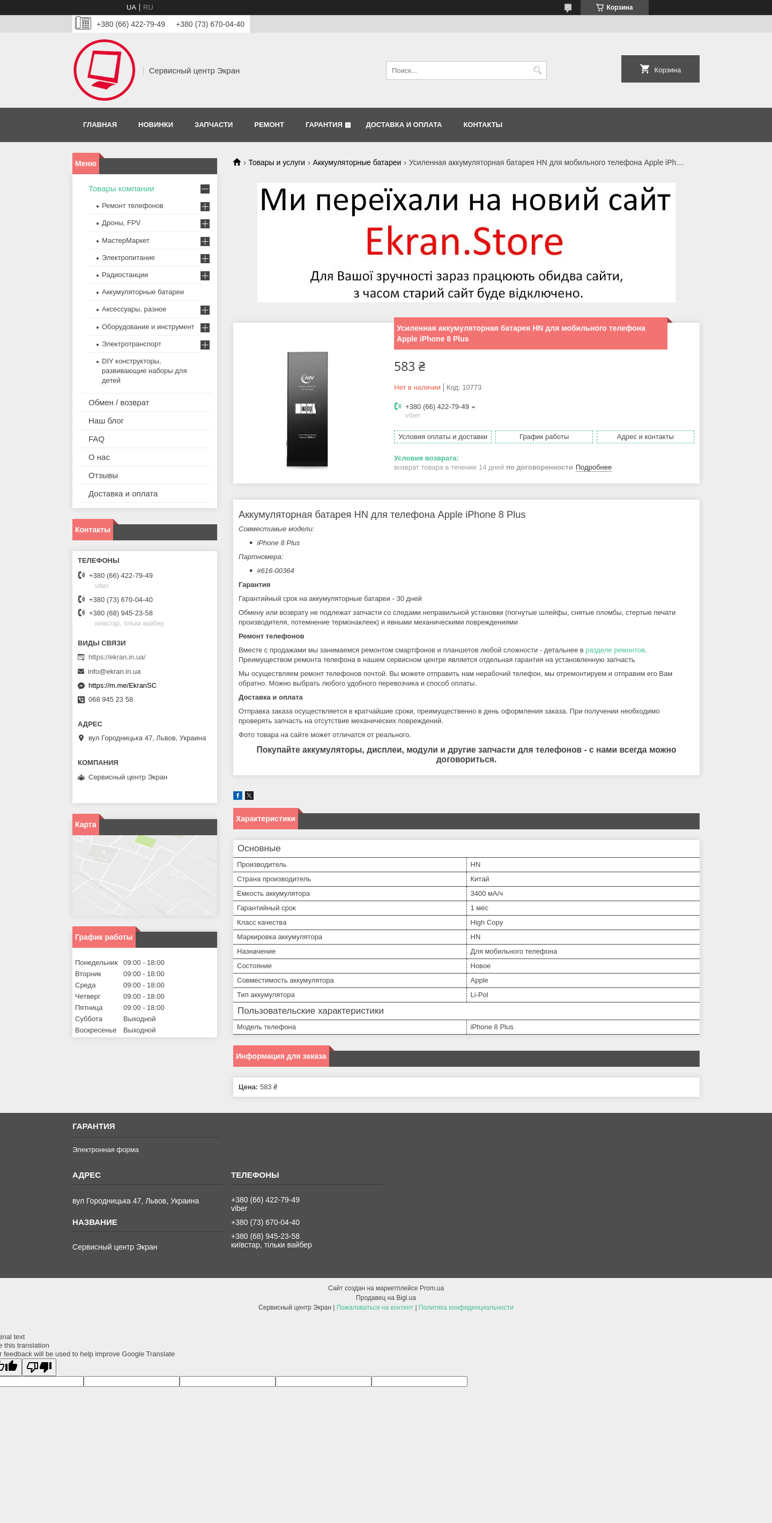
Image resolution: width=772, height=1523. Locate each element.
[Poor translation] (39, 1367)
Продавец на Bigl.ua (386, 1298)
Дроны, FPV (121, 223)
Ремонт (269, 125)
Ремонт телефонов (133, 206)
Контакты (482, 125)
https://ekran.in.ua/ (117, 657)
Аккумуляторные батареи (357, 162)
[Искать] (537, 70)
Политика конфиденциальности (466, 1307)
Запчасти (214, 125)
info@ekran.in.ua (114, 671)
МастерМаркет (126, 240)
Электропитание (128, 258)
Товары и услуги (276, 162)
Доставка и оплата (404, 125)
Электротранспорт (131, 344)
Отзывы (103, 475)
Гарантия (324, 125)
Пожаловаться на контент (375, 1307)
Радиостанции (125, 275)
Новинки (155, 125)
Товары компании (121, 188)
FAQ (96, 438)
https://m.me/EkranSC (122, 685)
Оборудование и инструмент (148, 327)
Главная (100, 125)
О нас (99, 457)
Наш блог (106, 420)
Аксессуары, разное (134, 309)
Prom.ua (432, 1288)
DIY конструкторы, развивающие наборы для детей (144, 370)
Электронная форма (105, 1150)
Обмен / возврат (118, 402)
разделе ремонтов (615, 650)
